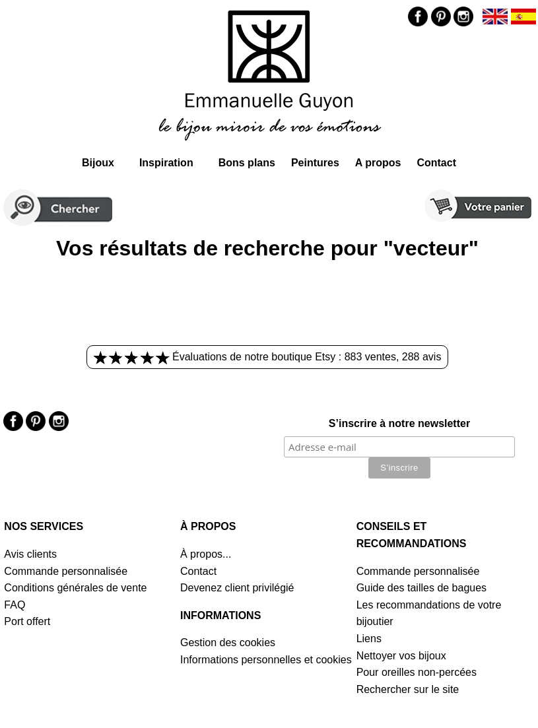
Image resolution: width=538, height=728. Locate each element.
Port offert (27, 621)
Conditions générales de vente (75, 587)
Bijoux (98, 162)
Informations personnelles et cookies (266, 659)
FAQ (14, 605)
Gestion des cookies (227, 642)
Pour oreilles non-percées (416, 672)
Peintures (315, 162)
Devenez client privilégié (237, 587)
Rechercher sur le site (407, 689)
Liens (369, 638)
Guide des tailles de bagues (421, 587)
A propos (378, 162)
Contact (436, 162)
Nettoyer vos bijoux (401, 655)
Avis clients (30, 554)
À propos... (205, 554)
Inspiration (166, 162)
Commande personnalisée (65, 571)
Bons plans (247, 162)
